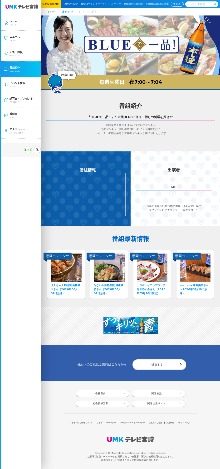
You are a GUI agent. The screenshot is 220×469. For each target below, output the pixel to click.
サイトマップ (184, 423)
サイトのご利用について (82, 423)
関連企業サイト (156, 403)
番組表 (177, 4)
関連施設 (157, 393)
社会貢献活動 (100, 403)
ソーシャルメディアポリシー (132, 423)
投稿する (157, 364)
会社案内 (100, 393)
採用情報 (170, 423)
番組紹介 (67, 12)
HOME (52, 12)
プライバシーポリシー (106, 423)
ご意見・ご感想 (155, 423)
